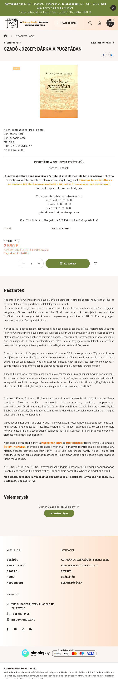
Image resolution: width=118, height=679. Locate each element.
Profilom (13, 571)
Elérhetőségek (71, 582)
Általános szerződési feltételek (85, 559)
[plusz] (39, 263)
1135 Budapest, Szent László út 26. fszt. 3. (33, 606)
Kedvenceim (15, 582)
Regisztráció (16, 565)
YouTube (15, 629)
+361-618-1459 (20, 613)
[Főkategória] (5, 36)
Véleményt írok (59, 513)
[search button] (90, 23)
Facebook (7, 629)
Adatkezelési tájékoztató (79, 565)
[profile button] (100, 23)
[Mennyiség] (31, 263)
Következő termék (102, 42)
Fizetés (66, 571)
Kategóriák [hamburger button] (66, 22)
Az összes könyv (25, 35)
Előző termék (12, 42)
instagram (23, 629)
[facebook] (103, 54)
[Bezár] (113, 8)
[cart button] (110, 23)
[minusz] (24, 263)
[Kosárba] (68, 263)
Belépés (12, 559)
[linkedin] (111, 54)
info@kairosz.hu (23, 619)
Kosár (11, 576)
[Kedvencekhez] (95, 263)
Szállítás (68, 576)
